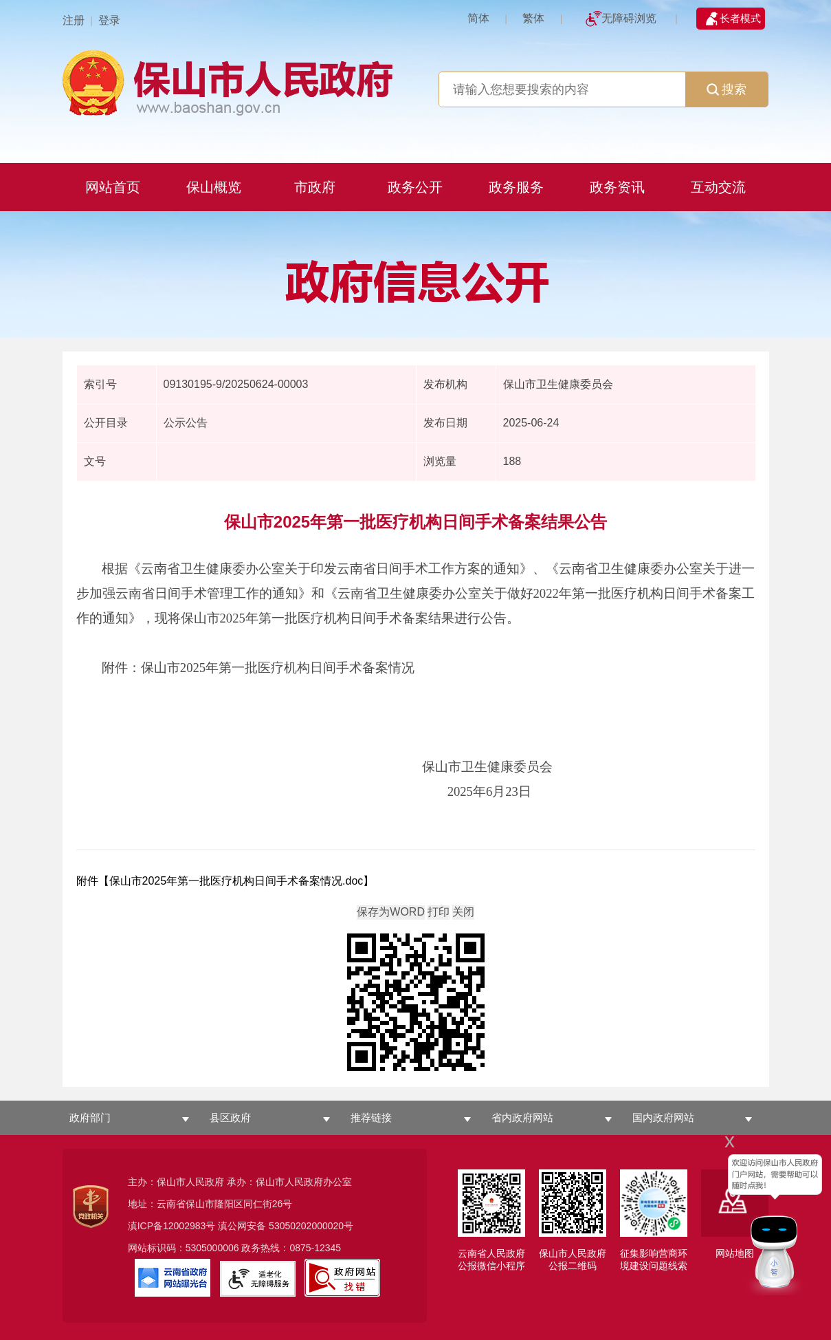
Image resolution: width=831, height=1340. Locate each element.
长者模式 (740, 18)
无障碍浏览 (628, 18)
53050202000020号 (311, 1225)
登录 (109, 20)
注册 (74, 20)
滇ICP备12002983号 (172, 1225)
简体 (478, 18)
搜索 (726, 89)
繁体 (533, 18)
